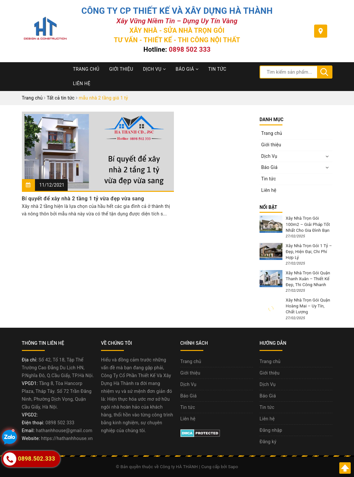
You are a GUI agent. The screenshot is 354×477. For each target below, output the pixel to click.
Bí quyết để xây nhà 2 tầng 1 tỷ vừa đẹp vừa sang (83, 198)
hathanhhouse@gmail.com (64, 430)
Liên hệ (82, 83)
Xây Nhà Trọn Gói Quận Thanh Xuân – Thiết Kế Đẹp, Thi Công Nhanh (308, 278)
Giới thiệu (121, 69)
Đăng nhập (271, 430)
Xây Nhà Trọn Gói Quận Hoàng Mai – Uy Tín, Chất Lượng (308, 306)
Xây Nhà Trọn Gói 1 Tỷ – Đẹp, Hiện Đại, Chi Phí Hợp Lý (309, 251)
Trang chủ (86, 69)
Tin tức (217, 69)
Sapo (233, 466)
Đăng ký (268, 441)
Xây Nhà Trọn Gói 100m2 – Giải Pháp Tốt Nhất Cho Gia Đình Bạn (308, 224)
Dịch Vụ (154, 69)
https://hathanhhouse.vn (67, 438)
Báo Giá (187, 69)
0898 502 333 (190, 49)
